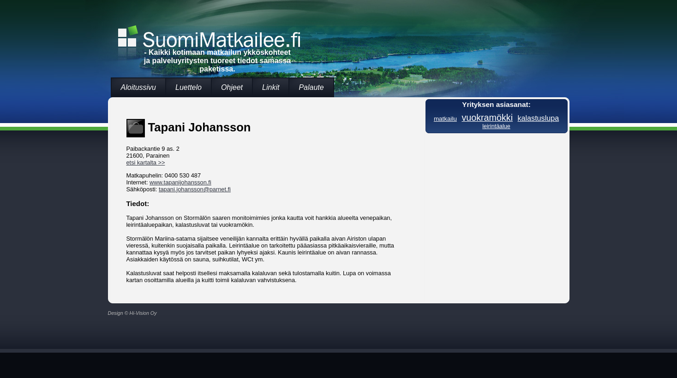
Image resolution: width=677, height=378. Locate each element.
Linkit (270, 87)
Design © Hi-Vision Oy (132, 313)
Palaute (311, 87)
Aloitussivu (138, 87)
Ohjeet (232, 87)
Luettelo (188, 87)
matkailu (445, 118)
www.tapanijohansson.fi (180, 182)
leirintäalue (496, 126)
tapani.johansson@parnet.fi (195, 189)
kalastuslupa (538, 118)
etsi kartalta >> (145, 162)
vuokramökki (487, 117)
